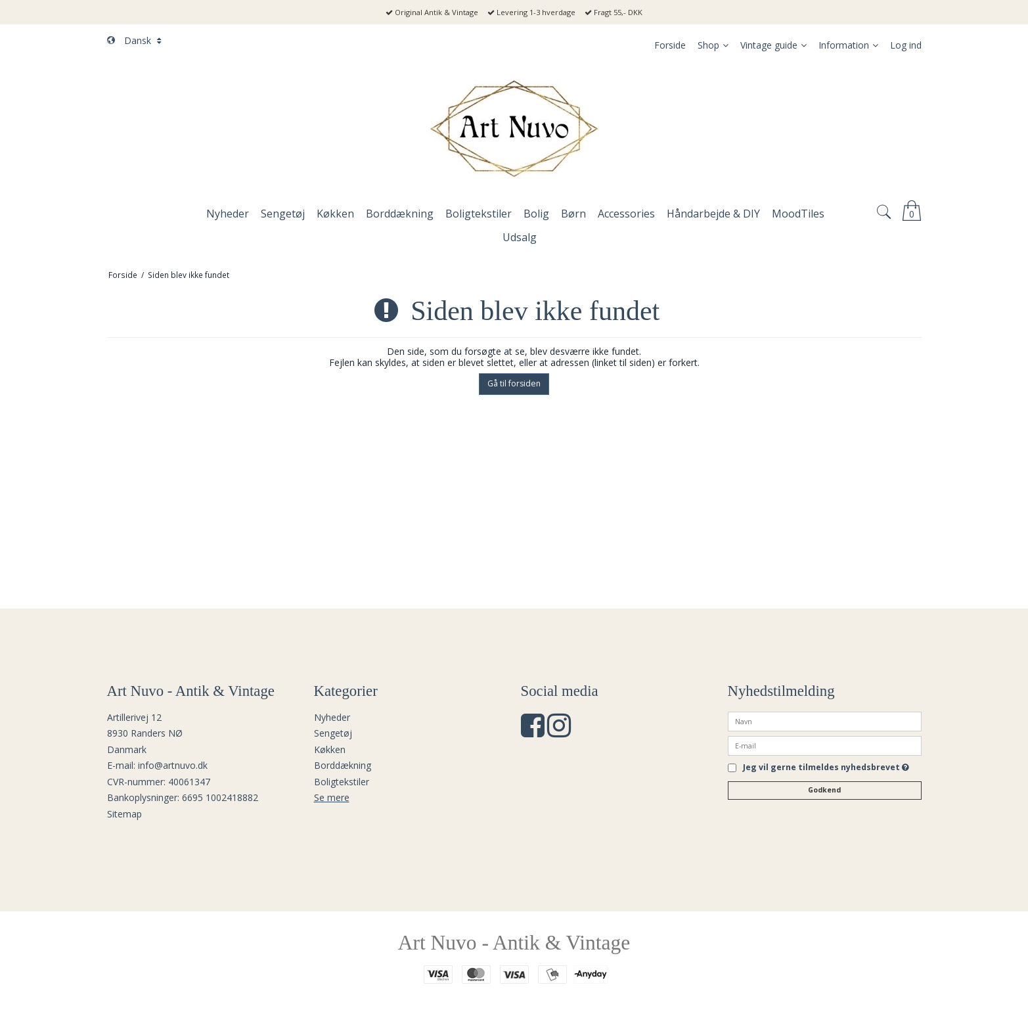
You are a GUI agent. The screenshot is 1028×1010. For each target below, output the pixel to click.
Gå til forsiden (514, 383)
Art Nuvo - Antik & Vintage (514, 942)
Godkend (824, 789)
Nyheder (332, 717)
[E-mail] (825, 744)
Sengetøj (333, 733)
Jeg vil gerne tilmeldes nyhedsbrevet (826, 768)
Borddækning (342, 765)
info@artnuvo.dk (173, 765)
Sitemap (124, 814)
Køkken (330, 749)
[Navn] (825, 720)
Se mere (331, 797)
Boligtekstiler (341, 781)
